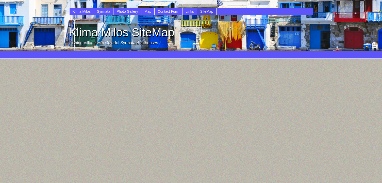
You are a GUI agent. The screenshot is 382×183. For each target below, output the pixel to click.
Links (190, 11)
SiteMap (206, 11)
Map (147, 11)
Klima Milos (82, 11)
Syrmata (103, 11)
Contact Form (168, 11)
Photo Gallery (127, 11)
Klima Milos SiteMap (122, 32)
